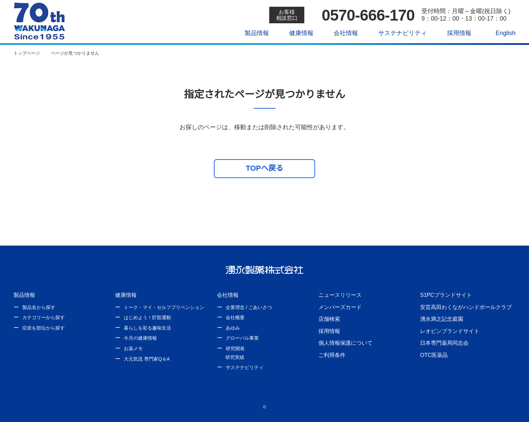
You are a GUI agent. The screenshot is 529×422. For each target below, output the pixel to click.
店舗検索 (329, 319)
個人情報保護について (345, 343)
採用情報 (454, 33)
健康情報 (296, 33)
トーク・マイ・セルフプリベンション (164, 307)
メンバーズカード (339, 307)
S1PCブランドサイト (445, 295)
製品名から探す (38, 307)
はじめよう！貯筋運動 (147, 317)
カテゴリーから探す (43, 317)
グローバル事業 (242, 338)
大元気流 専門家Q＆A (146, 359)
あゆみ (233, 328)
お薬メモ (133, 348)
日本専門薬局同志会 (444, 343)
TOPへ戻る (264, 168)
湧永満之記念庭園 (441, 319)
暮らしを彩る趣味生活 (147, 328)
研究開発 (235, 348)
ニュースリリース (339, 295)
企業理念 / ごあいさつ (249, 307)
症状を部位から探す (43, 328)
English (501, 33)
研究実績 (234, 357)
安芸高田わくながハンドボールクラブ (466, 307)
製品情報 (252, 33)
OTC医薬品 (433, 355)
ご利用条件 (331, 355)
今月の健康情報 (140, 338)
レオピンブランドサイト (449, 331)
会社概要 (235, 317)
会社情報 (341, 33)
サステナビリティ (397, 33)
